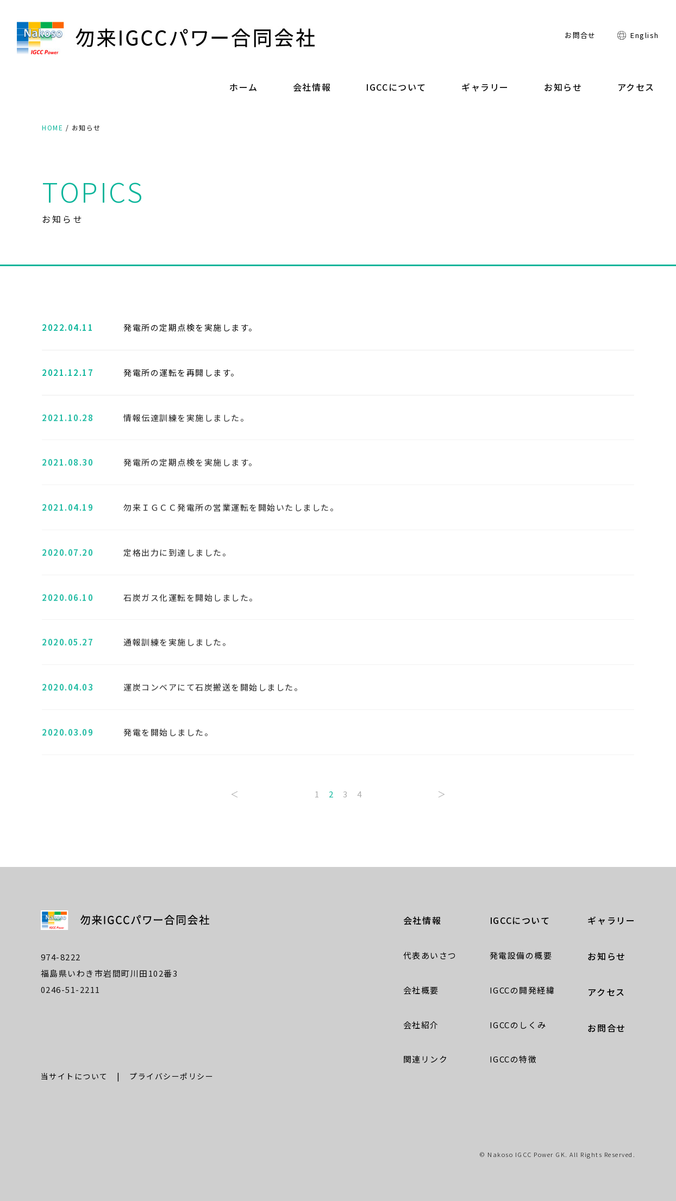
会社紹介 (421, 1024)
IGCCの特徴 (513, 1059)
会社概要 (421, 990)
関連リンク (425, 1059)
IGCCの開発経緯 (522, 990)
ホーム (243, 86)
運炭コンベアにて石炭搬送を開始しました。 (213, 689)
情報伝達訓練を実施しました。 (186, 419)
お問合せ (580, 35)
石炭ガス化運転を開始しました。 (190, 599)
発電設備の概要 (521, 955)
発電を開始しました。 (168, 734)
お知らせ (563, 86)
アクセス (636, 86)
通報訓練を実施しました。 (177, 644)
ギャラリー (485, 86)
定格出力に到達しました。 (177, 554)
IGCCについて (396, 86)
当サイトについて (74, 1076)
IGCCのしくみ (518, 1024)
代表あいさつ (430, 955)
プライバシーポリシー (171, 1076)
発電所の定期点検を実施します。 (190, 328)
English (644, 35)
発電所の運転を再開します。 (181, 373)
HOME (52, 127)
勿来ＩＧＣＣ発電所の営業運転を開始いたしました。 (231, 509)
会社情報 (312, 86)
